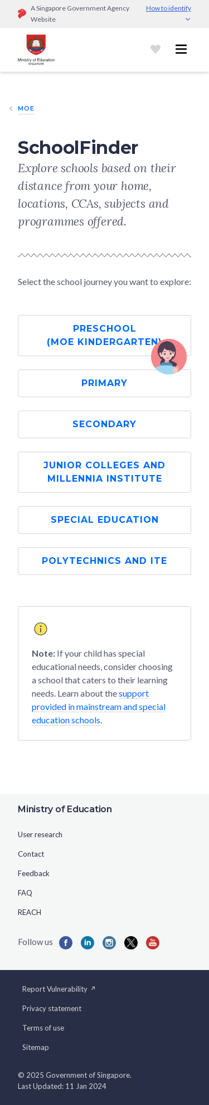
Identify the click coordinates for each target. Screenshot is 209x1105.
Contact (31, 853)
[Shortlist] (155, 49)
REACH (29, 912)
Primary (104, 383)
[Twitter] (131, 942)
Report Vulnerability (59, 989)
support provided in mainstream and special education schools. (99, 706)
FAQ (25, 892)
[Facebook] (65, 942)
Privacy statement (51, 1008)
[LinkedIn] (87, 942)
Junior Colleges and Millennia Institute (104, 472)
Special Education (105, 519)
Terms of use (43, 1027)
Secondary (104, 424)
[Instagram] (109, 942)
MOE (26, 108)
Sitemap (35, 1047)
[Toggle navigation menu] (181, 49)
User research (40, 834)
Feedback (34, 873)
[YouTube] (152, 942)
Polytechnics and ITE (104, 561)
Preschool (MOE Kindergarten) (104, 335)
